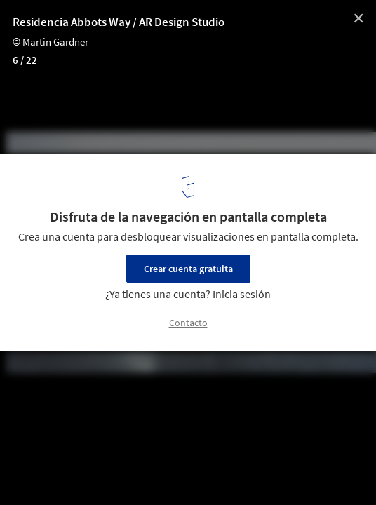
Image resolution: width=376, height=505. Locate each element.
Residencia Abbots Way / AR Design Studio (118, 21)
